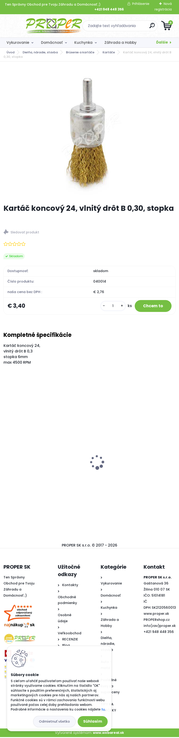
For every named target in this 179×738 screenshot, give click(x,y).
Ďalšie (162, 42)
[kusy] (110, 306)
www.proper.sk (156, 614)
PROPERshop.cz (157, 620)
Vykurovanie (18, 42)
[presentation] (7, 456)
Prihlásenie (140, 3)
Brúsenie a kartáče (80, 52)
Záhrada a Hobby (120, 42)
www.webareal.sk (108, 733)
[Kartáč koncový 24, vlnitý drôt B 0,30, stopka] (89, 133)
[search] (145, 27)
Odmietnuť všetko (54, 721)
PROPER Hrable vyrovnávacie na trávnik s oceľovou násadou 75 (43, 469)
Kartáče (109, 52)
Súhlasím (92, 721)
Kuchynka (83, 42)
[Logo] (32, 26)
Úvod (10, 52)
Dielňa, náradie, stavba (40, 52)
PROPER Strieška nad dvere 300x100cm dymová (129, 456)
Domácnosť (52, 42)
